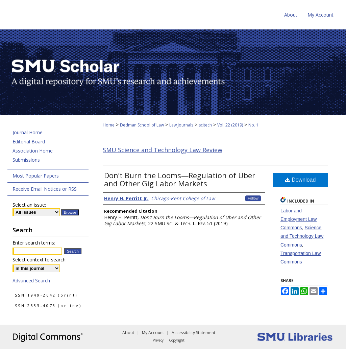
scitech (205, 125)
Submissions (26, 160)
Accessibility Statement (193, 332)
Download (300, 180)
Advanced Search (31, 280)
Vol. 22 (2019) (230, 125)
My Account (153, 332)
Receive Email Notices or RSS (45, 189)
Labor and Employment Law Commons (298, 219)
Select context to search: (40, 259)
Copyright (176, 340)
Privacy (158, 340)
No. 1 (253, 125)
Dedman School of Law (142, 125)
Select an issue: (29, 205)
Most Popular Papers (36, 175)
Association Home (33, 150)
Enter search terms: (34, 242)
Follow (253, 198)
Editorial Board (29, 141)
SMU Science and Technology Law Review (162, 150)
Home (109, 125)
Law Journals (181, 125)
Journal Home (28, 132)
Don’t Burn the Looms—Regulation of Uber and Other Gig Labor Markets (179, 179)
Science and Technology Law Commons (301, 236)
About (128, 332)
